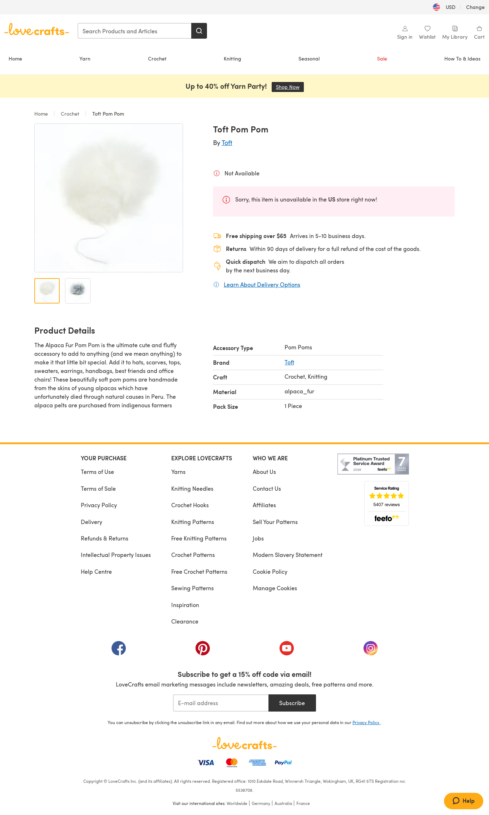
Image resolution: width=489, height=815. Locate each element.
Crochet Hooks (190, 505)
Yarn (84, 58)
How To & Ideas (462, 58)
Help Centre (96, 571)
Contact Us (267, 488)
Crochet (157, 58)
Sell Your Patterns (275, 521)
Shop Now (290, 86)
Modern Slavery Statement (287, 554)
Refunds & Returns (104, 538)
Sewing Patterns (192, 588)
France (303, 803)
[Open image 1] (47, 291)
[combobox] (135, 31)
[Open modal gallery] (108, 197)
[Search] (199, 31)
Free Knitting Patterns (199, 538)
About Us (264, 471)
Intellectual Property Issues (116, 554)
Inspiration (185, 604)
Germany (261, 803)
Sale (382, 58)
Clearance (184, 621)
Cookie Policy (270, 571)
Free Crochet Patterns (199, 571)
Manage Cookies (275, 588)
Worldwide (237, 803)
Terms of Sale (98, 488)
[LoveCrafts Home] (244, 743)
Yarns (178, 471)
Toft (227, 142)
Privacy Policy (99, 505)
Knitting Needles (192, 488)
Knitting (232, 58)
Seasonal (309, 58)
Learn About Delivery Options (262, 284)
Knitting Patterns (192, 521)
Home (15, 58)
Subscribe (292, 703)
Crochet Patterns (193, 554)
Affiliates (264, 505)
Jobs (258, 538)
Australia (283, 803)
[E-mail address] (220, 703)
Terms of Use (97, 471)
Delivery (91, 521)
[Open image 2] (77, 291)
